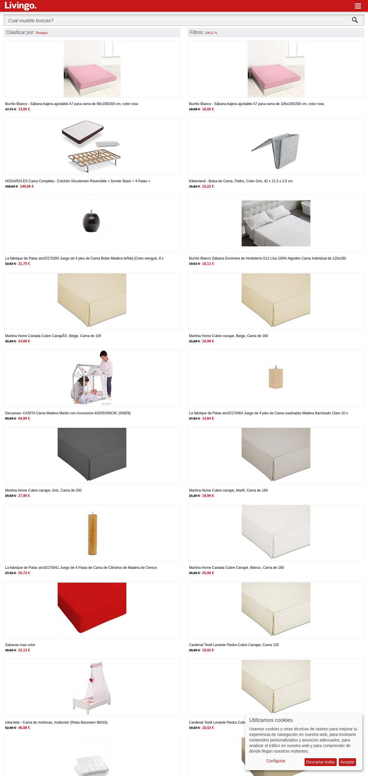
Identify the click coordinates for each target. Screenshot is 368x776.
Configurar (275, 760)
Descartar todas (320, 762)
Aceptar (347, 762)
